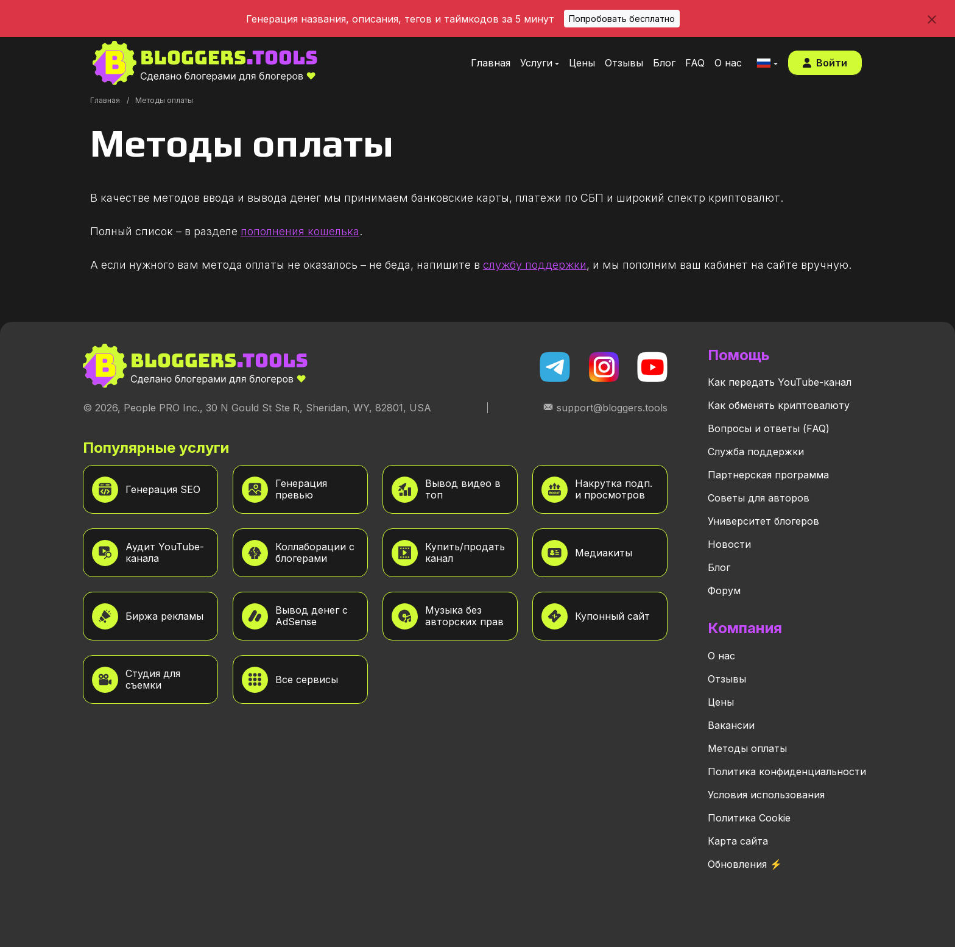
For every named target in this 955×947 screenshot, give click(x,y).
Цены (721, 702)
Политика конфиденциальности (787, 771)
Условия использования (766, 795)
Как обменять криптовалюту (779, 405)
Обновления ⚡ (745, 864)
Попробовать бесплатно (622, 18)
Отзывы (727, 679)
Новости (729, 544)
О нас (721, 656)
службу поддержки (535, 264)
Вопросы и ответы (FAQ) (769, 428)
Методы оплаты (747, 748)
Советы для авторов (758, 498)
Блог (719, 567)
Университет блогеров (763, 521)
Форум (724, 590)
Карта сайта (738, 841)
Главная (105, 100)
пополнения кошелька (300, 231)
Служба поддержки (756, 451)
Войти (825, 63)
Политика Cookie (749, 818)
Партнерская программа (768, 475)
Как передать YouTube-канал (779, 382)
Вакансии (731, 725)
